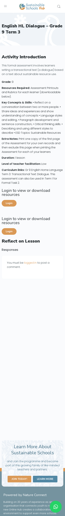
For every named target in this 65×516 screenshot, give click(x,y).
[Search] (59, 6)
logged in (30, 263)
